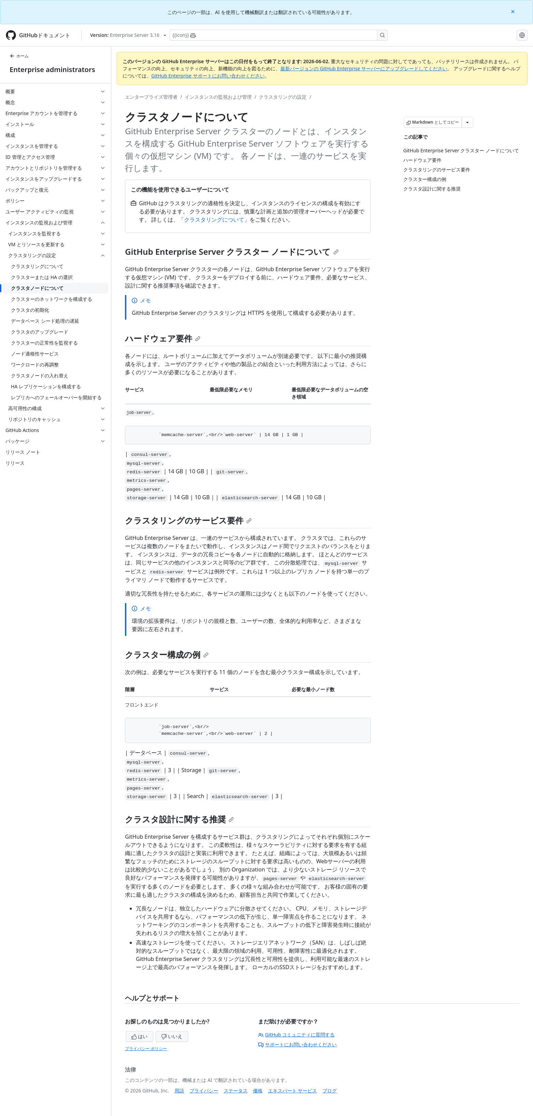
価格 (258, 1090)
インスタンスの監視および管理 (218, 97)
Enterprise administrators (52, 69)
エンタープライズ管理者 (151, 97)
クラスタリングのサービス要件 (188, 520)
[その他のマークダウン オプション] (467, 122)
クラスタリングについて (214, 219)
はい (139, 1036)
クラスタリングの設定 (283, 97)
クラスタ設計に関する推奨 (179, 819)
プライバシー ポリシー (146, 1048)
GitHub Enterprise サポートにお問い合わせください (208, 75)
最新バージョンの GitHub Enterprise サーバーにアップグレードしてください (363, 68)
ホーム (19, 56)
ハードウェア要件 (162, 338)
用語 (179, 1090)
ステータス (236, 1090)
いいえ (171, 1036)
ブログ (329, 1090)
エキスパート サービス (292, 1090)
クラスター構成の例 (167, 654)
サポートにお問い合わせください (297, 1044)
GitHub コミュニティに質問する (296, 1034)
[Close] (513, 11)
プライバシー (204, 1090)
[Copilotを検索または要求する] (278, 35)
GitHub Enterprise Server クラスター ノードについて (232, 251)
